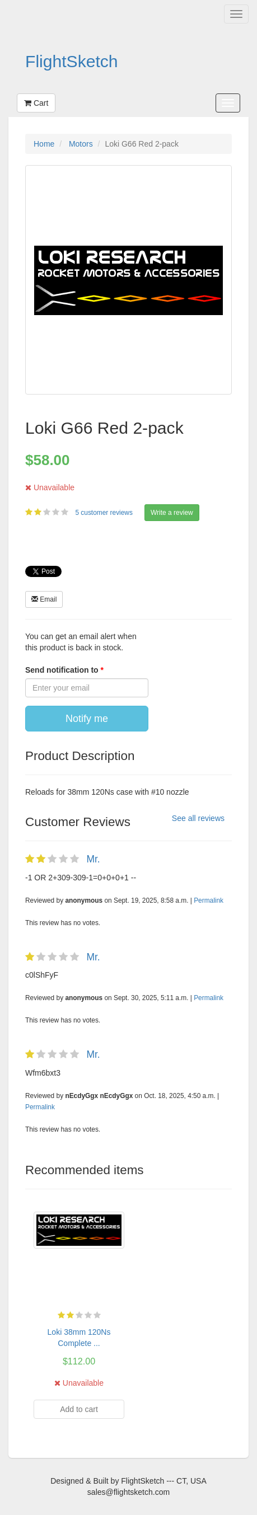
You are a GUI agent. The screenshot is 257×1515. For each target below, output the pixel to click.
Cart (36, 103)
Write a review (172, 513)
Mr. (93, 859)
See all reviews (198, 818)
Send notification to (63, 669)
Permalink (208, 900)
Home (44, 143)
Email (44, 599)
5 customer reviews (104, 513)
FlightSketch (71, 61)
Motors (81, 143)
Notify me (87, 718)
